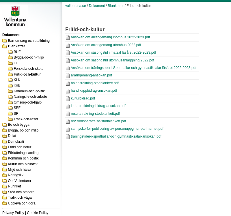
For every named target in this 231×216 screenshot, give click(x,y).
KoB (17, 85)
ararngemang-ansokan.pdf (91, 75)
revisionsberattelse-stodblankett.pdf (98, 121)
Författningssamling (23, 153)
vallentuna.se (75, 6)
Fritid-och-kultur (27, 74)
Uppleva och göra (21, 203)
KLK (17, 80)
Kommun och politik (23, 158)
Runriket (14, 186)
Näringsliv (15, 175)
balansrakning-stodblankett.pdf (95, 83)
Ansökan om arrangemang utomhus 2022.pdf (106, 45)
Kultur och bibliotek (23, 164)
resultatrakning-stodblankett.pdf (95, 114)
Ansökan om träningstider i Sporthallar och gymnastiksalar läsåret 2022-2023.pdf (133, 68)
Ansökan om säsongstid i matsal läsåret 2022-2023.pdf (113, 52)
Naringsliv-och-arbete (30, 97)
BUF (17, 52)
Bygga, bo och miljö (23, 130)
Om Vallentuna (19, 181)
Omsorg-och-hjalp (28, 102)
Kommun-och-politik (29, 91)
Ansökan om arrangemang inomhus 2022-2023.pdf (110, 37)
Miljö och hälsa (19, 170)
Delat (12, 136)
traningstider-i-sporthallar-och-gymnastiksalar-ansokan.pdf (116, 136)
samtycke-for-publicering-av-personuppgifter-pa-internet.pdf (117, 129)
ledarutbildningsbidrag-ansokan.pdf (98, 106)
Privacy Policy (13, 213)
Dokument (97, 6)
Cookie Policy (38, 213)
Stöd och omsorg (21, 192)
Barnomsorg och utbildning (29, 41)
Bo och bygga (18, 125)
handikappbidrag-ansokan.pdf (94, 91)
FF (16, 63)
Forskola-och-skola (28, 69)
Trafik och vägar (20, 198)
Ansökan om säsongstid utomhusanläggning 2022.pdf (112, 60)
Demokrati (16, 142)
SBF (17, 108)
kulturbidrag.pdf (83, 98)
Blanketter (16, 46)
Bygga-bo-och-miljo (29, 57)
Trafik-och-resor (26, 119)
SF (16, 114)
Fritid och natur (19, 147)
